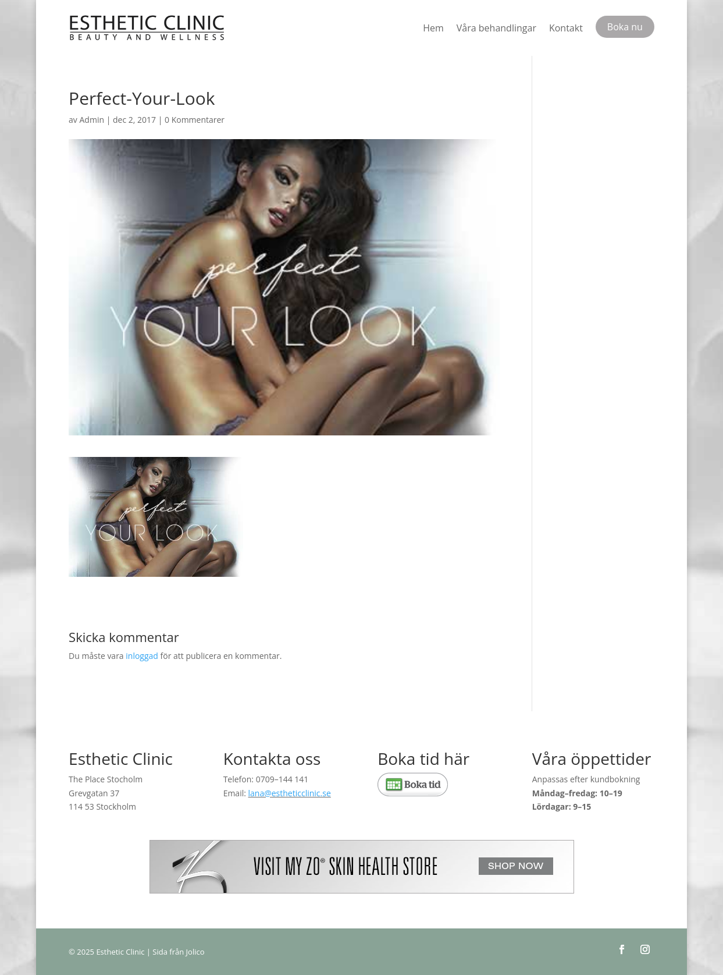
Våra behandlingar (496, 28)
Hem (433, 28)
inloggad (142, 655)
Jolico (195, 951)
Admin (92, 119)
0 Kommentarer (195, 119)
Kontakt (566, 28)
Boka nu (625, 26)
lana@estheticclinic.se (289, 793)
